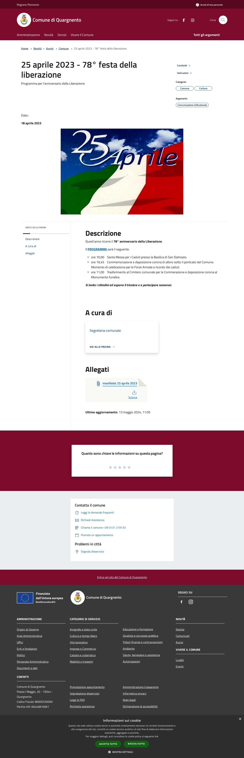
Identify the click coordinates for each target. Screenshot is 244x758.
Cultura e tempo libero (83, 636)
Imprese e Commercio (83, 649)
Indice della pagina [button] (35, 227)
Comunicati (183, 636)
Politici (21, 655)
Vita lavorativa (79, 642)
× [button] (240, 719)
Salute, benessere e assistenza (141, 655)
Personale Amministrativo (33, 661)
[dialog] (122, 736)
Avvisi (50, 48)
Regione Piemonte (28, 5)
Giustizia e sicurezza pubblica (140, 636)
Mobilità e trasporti (81, 661)
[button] (122, 752)
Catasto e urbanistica (83, 655)
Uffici (20, 642)
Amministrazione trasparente (141, 687)
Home (24, 48)
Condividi (184, 65)
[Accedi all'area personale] (209, 5)
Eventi (180, 666)
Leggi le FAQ (77, 700)
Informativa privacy (134, 693)
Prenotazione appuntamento (87, 687)
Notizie (180, 629)
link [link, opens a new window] (156, 736)
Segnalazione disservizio (84, 693)
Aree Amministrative (29, 636)
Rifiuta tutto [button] (136, 743)
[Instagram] (191, 19)
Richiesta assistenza (82, 706)
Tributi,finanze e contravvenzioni (143, 642)
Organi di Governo (28, 629)
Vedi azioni (185, 73)
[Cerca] (223, 20)
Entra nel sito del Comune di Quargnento (122, 577)
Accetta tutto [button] (108, 743)
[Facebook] (182, 19)
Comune (64, 48)
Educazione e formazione (138, 629)
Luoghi (180, 660)
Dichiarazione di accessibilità (140, 706)
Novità (37, 48)
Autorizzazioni (131, 661)
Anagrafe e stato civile (83, 629)
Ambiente (129, 648)
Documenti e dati (27, 668)
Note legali (129, 700)
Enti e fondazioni (27, 649)
